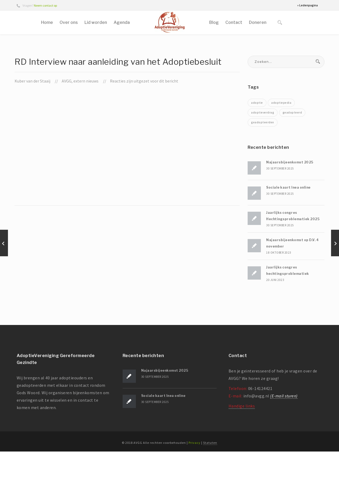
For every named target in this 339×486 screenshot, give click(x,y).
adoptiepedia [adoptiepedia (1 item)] (281, 137)
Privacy (194, 477)
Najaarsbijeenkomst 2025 (289, 197)
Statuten (210, 477)
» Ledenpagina (307, 5)
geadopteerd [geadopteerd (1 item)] (292, 147)
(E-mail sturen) (284, 430)
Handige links (242, 440)
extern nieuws (86, 115)
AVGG (67, 115)
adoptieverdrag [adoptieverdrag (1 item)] (262, 147)
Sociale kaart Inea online (288, 222)
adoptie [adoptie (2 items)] (257, 137)
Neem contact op (45, 5)
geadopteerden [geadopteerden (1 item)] (262, 157)
